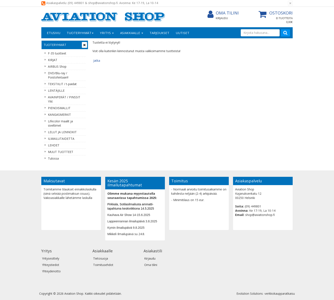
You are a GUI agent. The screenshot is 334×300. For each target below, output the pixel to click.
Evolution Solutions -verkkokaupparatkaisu (265, 293)
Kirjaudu (222, 18)
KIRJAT (52, 60)
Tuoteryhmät (80, 33)
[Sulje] (290, 3)
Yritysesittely (50, 258)
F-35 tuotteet (57, 53)
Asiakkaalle (131, 33)
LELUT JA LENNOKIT (62, 132)
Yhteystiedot (50, 265)
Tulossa (53, 158)
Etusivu (53, 33)
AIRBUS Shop (57, 66)
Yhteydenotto (51, 271)
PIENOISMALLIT (59, 108)
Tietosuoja (100, 258)
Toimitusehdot (103, 265)
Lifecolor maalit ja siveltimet (60, 123)
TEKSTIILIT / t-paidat (62, 84)
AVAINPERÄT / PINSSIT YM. (64, 99)
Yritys (107, 33)
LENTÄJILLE (56, 91)
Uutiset (182, 33)
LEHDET (53, 145)
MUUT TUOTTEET (60, 152)
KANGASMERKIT (59, 115)
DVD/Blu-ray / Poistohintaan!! (58, 75)
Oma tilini (223, 13)
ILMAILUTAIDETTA (61, 139)
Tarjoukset (159, 33)
